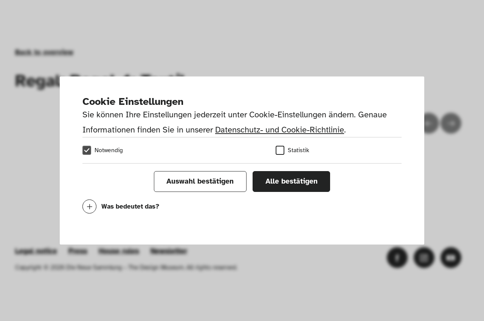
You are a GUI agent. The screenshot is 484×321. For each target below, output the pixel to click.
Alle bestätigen (291, 181)
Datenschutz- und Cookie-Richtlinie (279, 130)
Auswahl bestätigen (200, 181)
